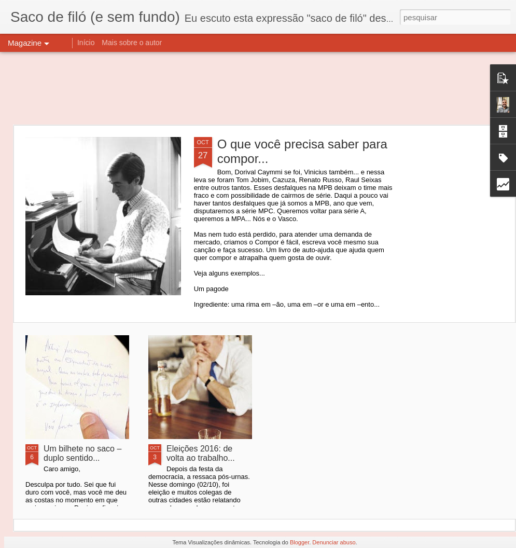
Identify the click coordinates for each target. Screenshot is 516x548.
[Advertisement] (258, 88)
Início (85, 42)
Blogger (299, 542)
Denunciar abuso (333, 542)
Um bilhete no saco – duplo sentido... (82, 453)
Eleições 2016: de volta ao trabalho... (200, 453)
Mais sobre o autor (132, 42)
